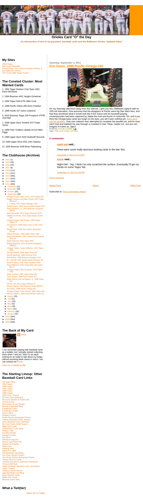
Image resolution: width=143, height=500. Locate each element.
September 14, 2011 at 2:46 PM (71, 172)
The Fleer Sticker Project (13, 455)
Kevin (60, 159)
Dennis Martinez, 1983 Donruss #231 (22, 255)
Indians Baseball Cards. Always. (16, 419)
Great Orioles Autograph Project (16, 417)
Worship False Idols (11, 479)
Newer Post (55, 185)
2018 (7, 165)
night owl (62, 144)
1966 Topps (7, 386)
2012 (7, 181)
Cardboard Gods (9, 408)
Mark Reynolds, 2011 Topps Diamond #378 (24, 213)
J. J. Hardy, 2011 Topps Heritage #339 (22, 204)
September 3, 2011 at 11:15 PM (71, 155)
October (11, 192)
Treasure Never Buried (12, 470)
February (12, 311)
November (12, 189)
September (12, 194)
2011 (7, 184)
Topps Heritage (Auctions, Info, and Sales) (21, 466)
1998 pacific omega (61, 131)
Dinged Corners (9, 415)
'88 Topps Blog (8, 382)
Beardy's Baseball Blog (12, 406)
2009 (7, 319)
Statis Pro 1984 (9, 450)
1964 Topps (7, 384)
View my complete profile (14, 365)
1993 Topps (7, 64)
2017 (7, 167)
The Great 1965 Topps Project (15, 73)
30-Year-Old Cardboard (12, 397)
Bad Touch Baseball (11, 66)
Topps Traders (8, 468)
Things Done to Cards (12, 459)
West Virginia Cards (11, 475)
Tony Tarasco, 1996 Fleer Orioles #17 (22, 277)
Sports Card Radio (10, 444)
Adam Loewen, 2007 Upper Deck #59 (22, 274)
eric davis (74, 131)
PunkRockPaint (9, 433)
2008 (7, 322)
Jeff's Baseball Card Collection (15, 422)
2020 (7, 162)
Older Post (135, 185)
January (11, 314)
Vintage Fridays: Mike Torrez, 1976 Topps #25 (25, 197)
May (10, 304)
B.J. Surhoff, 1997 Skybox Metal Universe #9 (25, 260)
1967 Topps (7, 388)
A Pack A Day (8, 402)
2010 (7, 316)
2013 (7, 178)
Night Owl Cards (9, 426)
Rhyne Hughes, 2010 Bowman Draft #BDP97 (25, 286)
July (9, 299)
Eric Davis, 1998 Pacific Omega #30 (21, 289)
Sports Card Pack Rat (12, 442)
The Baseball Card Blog (12, 453)
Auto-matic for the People (13, 404)
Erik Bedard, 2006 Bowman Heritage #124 (24, 257)
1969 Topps (7, 393)
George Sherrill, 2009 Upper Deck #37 (22, 252)
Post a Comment (56, 178)
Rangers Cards (9, 435)
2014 (7, 176)
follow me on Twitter (36, 493)
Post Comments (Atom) (74, 191)
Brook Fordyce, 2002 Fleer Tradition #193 (23, 263)
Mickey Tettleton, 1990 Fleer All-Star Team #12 (25, 294)
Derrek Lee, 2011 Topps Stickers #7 (21, 284)
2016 (7, 170)
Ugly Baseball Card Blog (13, 473)
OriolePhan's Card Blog (12, 428)
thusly (19, 362)
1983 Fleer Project (10, 395)
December (12, 187)
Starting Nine (8, 448)
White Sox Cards (9, 477)
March (10, 309)
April (10, 306)
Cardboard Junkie (10, 411)
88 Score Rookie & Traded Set (15, 399)
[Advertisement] (72, 49)
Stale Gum (7, 446)
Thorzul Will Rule (9, 464)
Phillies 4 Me (7, 430)
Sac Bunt (6, 437)
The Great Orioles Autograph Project (18, 457)
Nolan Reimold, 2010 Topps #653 (20, 241)
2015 (7, 173)
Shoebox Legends (10, 439)
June (10, 301)
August (11, 296)
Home (96, 185)
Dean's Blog (7, 413)
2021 (7, 159)
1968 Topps (7, 391)
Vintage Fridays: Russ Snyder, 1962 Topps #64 (25, 291)
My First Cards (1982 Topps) (15, 424)
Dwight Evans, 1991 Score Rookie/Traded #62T (26, 206)
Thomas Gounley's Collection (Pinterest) (20, 462)
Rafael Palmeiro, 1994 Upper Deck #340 (23, 234)
